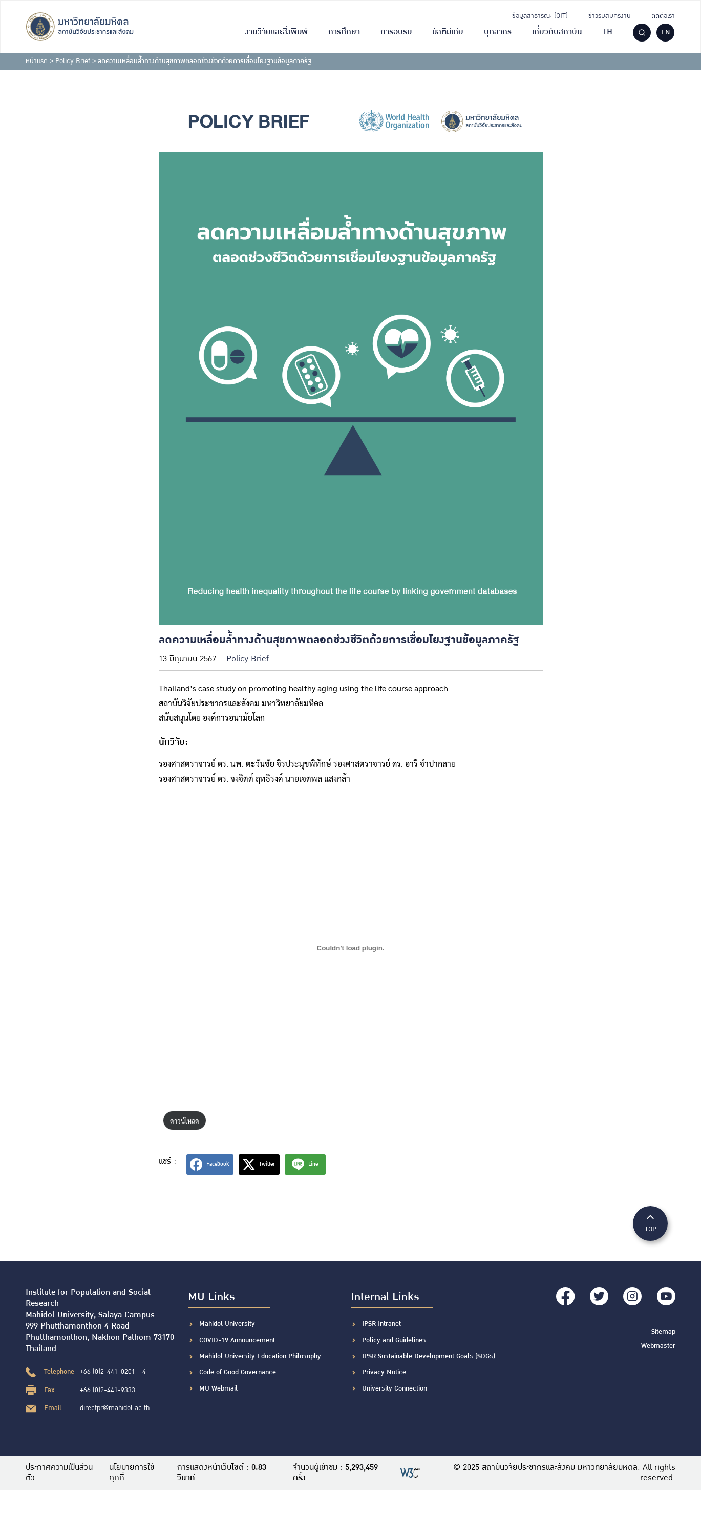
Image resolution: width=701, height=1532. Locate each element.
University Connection (394, 1388)
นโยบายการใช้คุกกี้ (131, 1473)
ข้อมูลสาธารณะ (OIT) (540, 16)
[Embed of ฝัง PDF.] (351, 947)
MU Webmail (218, 1388)
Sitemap (663, 1331)
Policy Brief (72, 61)
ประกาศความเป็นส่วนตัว (59, 1473)
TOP (650, 1222)
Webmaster (658, 1345)
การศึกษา (344, 32)
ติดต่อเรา (663, 16)
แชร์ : (167, 1161)
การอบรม (396, 32)
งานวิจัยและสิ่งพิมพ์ (276, 32)
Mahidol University (227, 1324)
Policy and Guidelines (394, 1340)
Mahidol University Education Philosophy (260, 1356)
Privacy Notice (384, 1372)
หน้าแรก (37, 61)
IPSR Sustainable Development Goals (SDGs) (428, 1356)
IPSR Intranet (381, 1324)
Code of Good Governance (237, 1372)
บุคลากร (498, 32)
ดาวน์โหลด (184, 1120)
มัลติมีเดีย (447, 32)
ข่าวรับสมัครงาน (609, 16)
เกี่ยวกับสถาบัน (557, 32)
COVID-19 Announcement (238, 1340)
